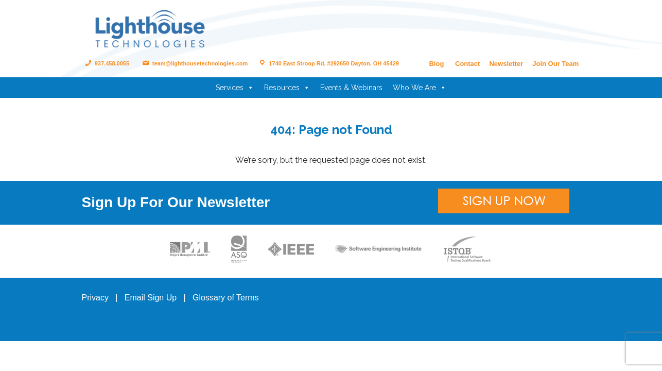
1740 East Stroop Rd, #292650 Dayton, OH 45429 (328, 63)
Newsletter (506, 64)
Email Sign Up (151, 297)
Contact (467, 64)
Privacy (95, 297)
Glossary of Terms (226, 297)
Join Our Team (555, 64)
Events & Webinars (351, 87)
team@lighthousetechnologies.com (194, 63)
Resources (287, 87)
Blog (436, 64)
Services (235, 87)
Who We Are (419, 87)
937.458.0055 (106, 63)
